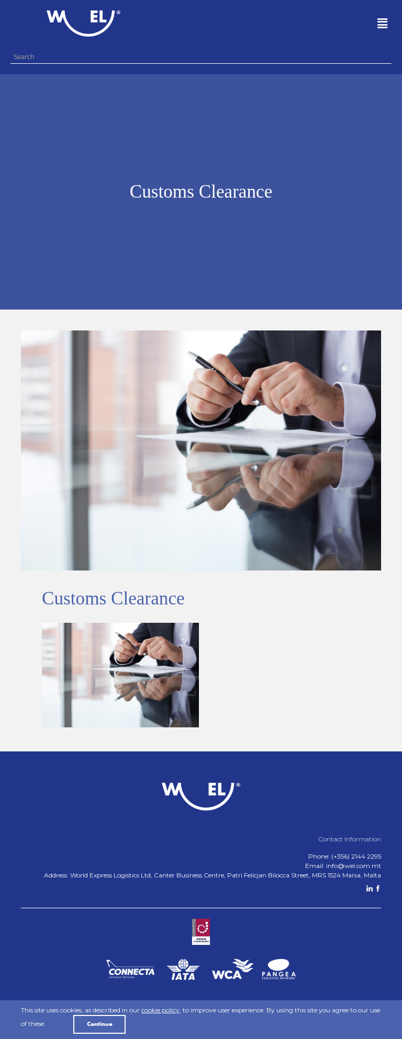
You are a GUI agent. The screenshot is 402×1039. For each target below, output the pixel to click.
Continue (100, 1024)
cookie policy (160, 1010)
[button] (279, 23)
